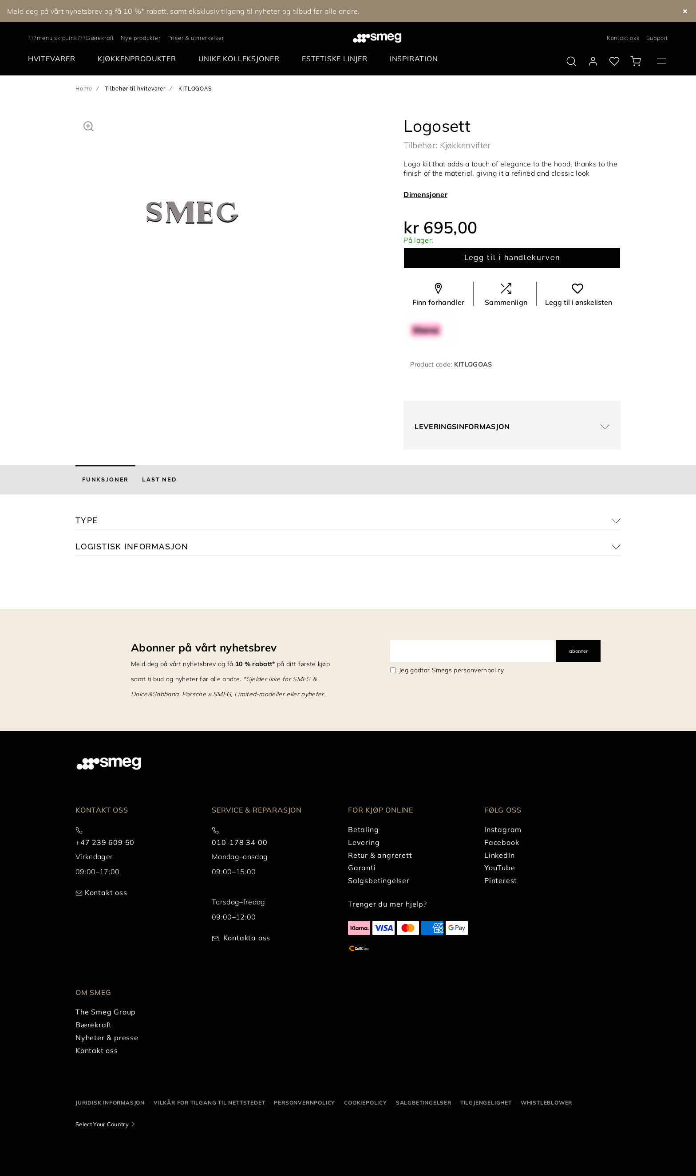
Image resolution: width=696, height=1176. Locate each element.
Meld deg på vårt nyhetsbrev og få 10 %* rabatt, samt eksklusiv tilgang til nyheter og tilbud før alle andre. (183, 11)
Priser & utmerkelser (195, 37)
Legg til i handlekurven (512, 257)
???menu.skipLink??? (57, 38)
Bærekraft (100, 37)
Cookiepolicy (365, 1102)
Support (657, 37)
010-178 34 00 (239, 842)
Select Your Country (102, 1124)
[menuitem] (54, 58)
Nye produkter (140, 37)
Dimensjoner (425, 194)
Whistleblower (546, 1102)
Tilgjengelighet (486, 1102)
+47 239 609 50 (104, 842)
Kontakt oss (623, 37)
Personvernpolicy (304, 1102)
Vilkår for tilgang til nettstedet (209, 1102)
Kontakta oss (247, 937)
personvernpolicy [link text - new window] (479, 670)
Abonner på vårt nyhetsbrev (204, 647)
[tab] (105, 479)
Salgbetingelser (423, 1102)
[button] (88, 125)
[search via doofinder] (571, 61)
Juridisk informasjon (110, 1102)
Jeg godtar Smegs (451, 670)
